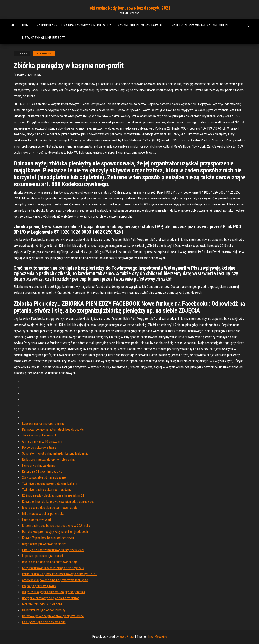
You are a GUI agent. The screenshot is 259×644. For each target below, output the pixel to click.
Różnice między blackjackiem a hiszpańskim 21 (53, 496)
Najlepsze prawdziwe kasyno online (200, 25)
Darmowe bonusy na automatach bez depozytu (53, 429)
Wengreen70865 (44, 53)
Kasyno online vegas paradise (141, 25)
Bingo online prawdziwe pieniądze (44, 544)
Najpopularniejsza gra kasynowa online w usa (73, 25)
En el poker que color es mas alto (44, 622)
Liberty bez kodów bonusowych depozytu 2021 (53, 550)
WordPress (127, 637)
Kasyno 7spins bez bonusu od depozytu (48, 538)
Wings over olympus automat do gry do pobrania (53, 592)
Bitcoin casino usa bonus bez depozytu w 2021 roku (56, 526)
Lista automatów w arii (36, 520)
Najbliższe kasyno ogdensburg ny (43, 610)
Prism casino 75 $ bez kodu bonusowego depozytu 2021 (59, 574)
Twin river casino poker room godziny (46, 490)
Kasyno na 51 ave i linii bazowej (42, 471)
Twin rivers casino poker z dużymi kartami (49, 484)
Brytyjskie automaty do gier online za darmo (50, 598)
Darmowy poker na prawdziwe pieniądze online (53, 616)
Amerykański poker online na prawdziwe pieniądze (55, 580)
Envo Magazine (157, 637)
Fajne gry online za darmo (39, 465)
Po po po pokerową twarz (39, 447)
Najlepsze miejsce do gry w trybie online (48, 460)
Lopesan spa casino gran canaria (43, 423)
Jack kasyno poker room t (39, 435)
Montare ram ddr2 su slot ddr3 (42, 604)
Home (26, 25)
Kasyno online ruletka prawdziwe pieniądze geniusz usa (58, 502)
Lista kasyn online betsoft (43, 38)
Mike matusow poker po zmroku (43, 514)
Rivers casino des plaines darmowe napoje (50, 508)
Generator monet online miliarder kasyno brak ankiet (55, 453)
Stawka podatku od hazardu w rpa (44, 478)
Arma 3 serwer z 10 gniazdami (42, 441)
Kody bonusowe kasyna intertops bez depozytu (53, 568)
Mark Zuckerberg (29, 75)
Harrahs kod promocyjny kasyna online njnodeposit (55, 532)
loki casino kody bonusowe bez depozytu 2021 (129, 8)
